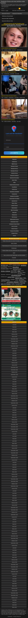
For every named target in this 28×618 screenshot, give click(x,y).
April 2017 (14, 526)
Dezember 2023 (14, 338)
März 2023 (14, 360)
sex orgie (17, 73)
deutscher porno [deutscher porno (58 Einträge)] (17, 269)
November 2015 (14, 566)
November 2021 (14, 398)
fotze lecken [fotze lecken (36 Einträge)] (3, 274)
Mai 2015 (14, 581)
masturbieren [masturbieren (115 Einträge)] (5, 280)
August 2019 (14, 460)
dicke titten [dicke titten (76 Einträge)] (14, 271)
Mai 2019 (14, 467)
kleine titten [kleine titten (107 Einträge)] (19, 278)
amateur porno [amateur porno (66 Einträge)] (16, 265)
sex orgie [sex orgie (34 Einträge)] (12, 283)
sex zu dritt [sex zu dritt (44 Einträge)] (23, 283)
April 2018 (14, 498)
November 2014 (14, 595)
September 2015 (14, 571)
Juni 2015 (14, 578)
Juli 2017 (14, 519)
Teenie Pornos (14, 228)
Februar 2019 (14, 474)
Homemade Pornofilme (14, 198)
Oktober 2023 (14, 343)
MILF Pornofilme (14, 210)
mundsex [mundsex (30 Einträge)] (16, 279)
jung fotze (14, 49)
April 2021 (14, 414)
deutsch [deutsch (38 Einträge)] (10, 268)
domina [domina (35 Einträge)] (22, 270)
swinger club (22, 97)
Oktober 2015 (14, 569)
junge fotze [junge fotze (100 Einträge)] (11, 277)
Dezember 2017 (14, 507)
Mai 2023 (14, 355)
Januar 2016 (14, 562)
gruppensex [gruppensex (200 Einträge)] (16, 275)
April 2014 (14, 604)
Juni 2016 (14, 550)
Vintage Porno (14, 233)
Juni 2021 (14, 410)
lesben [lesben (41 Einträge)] (24, 277)
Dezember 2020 (14, 424)
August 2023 (14, 348)
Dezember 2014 (14, 592)
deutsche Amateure (14, 175)
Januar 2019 (14, 476)
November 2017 (14, 509)
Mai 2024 (14, 327)
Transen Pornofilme (14, 230)
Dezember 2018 (14, 479)
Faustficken (14, 187)
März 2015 (14, 585)
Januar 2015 (14, 590)
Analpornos (14, 161)
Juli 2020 (14, 433)
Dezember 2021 (14, 395)
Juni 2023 (14, 353)
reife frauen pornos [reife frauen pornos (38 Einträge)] (22, 280)
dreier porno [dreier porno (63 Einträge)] (14, 272)
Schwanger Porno (14, 221)
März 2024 (14, 331)
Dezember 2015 (14, 564)
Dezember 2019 (14, 450)
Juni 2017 (14, 521)
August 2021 (14, 405)
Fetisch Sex (14, 189)
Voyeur (14, 235)
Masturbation (14, 207)
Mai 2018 (14, 495)
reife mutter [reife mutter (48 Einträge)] (3, 281)
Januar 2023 (14, 365)
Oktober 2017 (14, 512)
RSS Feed (14, 10)
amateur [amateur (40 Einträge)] (10, 264)
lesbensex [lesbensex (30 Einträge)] (24, 278)
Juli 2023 (14, 350)
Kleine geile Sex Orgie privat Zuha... (9, 71)
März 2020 (14, 443)
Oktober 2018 (14, 483)
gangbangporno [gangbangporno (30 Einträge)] (8, 274)
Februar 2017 (14, 531)
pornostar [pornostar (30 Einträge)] (16, 280)
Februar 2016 (14, 559)
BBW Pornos (14, 163)
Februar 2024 (14, 334)
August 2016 (14, 545)
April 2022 (14, 386)
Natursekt (14, 212)
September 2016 (14, 543)
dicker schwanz (7, 121)
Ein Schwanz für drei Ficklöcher (8, 119)
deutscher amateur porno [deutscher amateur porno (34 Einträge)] (17, 268)
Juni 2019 (14, 464)
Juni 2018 (14, 493)
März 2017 (14, 528)
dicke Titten (14, 180)
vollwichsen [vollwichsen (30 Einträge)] (13, 284)
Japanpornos (14, 200)
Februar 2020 (14, 445)
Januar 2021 (14, 422)
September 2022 (14, 374)
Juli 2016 (14, 547)
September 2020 (14, 429)
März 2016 (14, 557)
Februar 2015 (14, 588)
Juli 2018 (14, 490)
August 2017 (14, 517)
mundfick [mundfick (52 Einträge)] (13, 279)
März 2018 (14, 500)
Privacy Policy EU (17, 616)
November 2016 (14, 538)
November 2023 (14, 341)
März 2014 (14, 607)
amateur (6, 97)
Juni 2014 (14, 600)
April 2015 (14, 583)
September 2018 (14, 486)
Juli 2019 (14, 462)
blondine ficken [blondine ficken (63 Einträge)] (5, 268)
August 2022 (14, 376)
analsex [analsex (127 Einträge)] (23, 265)
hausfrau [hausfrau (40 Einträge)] (23, 274)
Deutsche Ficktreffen (17, 13)
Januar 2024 (14, 336)
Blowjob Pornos (14, 168)
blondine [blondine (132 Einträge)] (16, 267)
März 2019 (14, 471)
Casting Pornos (14, 173)
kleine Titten (14, 203)
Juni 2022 (14, 381)
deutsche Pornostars (14, 177)
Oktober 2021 (14, 400)
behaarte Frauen (14, 166)
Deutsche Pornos (6, 13)
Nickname (8, 140)
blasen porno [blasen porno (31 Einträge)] (10, 266)
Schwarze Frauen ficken (14, 224)
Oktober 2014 (14, 597)
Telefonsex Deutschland (7, 16)
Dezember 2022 (14, 367)
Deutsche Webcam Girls (7, 20)
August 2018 (14, 488)
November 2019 (14, 452)
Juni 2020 (14, 436)
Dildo (14, 182)
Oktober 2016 (14, 540)
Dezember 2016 (14, 535)
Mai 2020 (14, 438)
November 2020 (14, 426)
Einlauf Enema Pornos (14, 184)
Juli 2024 (14, 324)
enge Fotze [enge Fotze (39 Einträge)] (20, 272)
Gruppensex (14, 194)
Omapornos (14, 214)
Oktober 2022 (14, 372)
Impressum (10, 616)
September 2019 (14, 457)
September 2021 (14, 403)
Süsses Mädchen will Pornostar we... (9, 48)
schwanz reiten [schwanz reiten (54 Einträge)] (22, 281)
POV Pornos (14, 217)
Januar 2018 (14, 505)
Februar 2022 (14, 391)
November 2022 (14, 369)
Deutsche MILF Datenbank (8, 18)
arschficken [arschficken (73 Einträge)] (4, 267)
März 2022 (14, 388)
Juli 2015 (14, 576)
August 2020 (14, 431)
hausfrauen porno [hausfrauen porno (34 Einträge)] (4, 276)
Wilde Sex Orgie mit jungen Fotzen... (9, 95)
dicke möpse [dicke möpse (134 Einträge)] (5, 271)
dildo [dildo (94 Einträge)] (19, 271)
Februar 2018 (14, 502)
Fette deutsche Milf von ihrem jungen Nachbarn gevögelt (14, 260)
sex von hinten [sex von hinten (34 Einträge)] (17, 283)
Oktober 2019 (14, 455)
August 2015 (14, 573)
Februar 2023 (14, 362)
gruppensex (6, 73)
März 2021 (14, 417)
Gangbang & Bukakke (14, 191)
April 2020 (14, 441)
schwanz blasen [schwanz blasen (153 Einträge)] (13, 282)
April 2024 (14, 329)
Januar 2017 (14, 533)
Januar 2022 (14, 393)
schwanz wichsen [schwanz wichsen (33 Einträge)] (22, 282)
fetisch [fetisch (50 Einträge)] (24, 272)
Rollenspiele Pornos (14, 219)
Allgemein (14, 159)
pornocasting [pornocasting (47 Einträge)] (21, 279)
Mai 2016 (14, 552)
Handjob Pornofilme (14, 196)
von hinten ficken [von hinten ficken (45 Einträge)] (18, 284)
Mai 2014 (14, 602)
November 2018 (14, 481)
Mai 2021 (14, 412)
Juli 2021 (14, 407)
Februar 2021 (14, 419)
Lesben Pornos (14, 205)
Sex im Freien (14, 226)
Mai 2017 (14, 524)
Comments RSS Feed (21, 10)
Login (7, 10)
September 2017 (14, 514)
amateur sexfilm (7, 49)
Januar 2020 (14, 448)
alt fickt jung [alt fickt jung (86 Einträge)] (4, 265)
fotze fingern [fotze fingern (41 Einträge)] (20, 273)
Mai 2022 (14, 384)
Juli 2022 (14, 379)
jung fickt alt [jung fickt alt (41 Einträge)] (17, 276)
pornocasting (19, 49)
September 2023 (14, 346)
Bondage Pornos (14, 170)
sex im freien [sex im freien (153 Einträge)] (6, 284)
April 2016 (14, 554)
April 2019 (14, 469)
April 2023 (14, 357)
